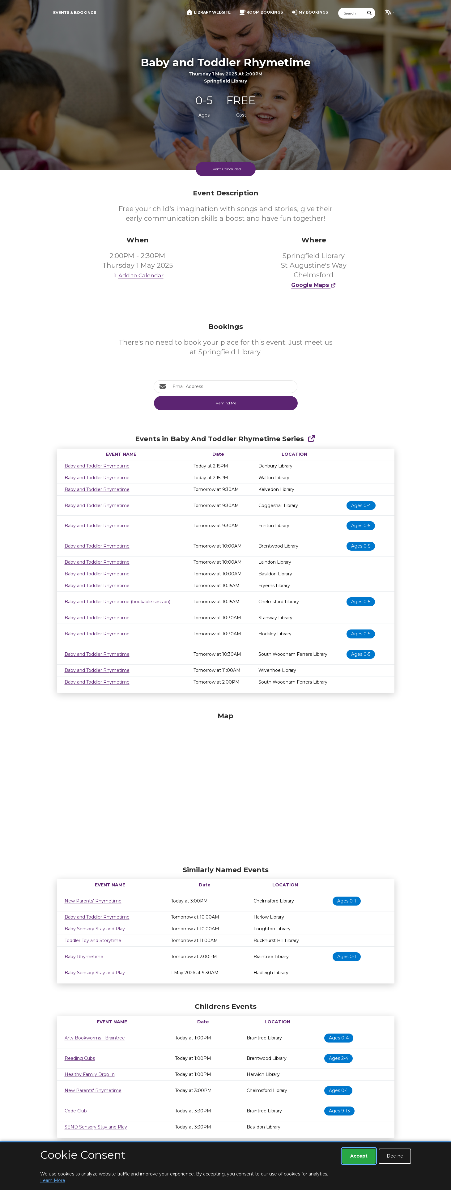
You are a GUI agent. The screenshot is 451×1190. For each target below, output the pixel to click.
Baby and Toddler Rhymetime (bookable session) (117, 601)
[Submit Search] (369, 13)
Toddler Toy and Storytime (93, 940)
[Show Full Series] (311, 439)
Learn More (52, 1180)
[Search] (351, 13)
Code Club (76, 1111)
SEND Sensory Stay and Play (96, 1127)
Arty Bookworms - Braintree (95, 1038)
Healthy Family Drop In (90, 1074)
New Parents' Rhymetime (93, 901)
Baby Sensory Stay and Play (95, 929)
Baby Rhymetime (84, 956)
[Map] (225, 787)
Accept (359, 1156)
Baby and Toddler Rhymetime (97, 466)
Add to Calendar (138, 275)
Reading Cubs (80, 1058)
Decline (395, 1156)
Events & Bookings (74, 12)
